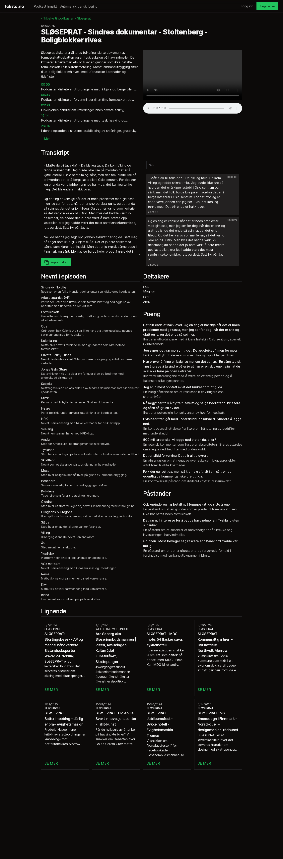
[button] (192, 195)
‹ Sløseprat (83, 18)
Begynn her (267, 6)
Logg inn (247, 6)
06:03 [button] (45, 95)
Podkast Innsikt (45, 6)
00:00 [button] (45, 84)
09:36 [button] (45, 105)
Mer (47, 138)
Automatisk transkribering (78, 6)
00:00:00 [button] (232, 177)
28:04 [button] (45, 126)
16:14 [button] (45, 116)
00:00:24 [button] (232, 220)
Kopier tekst (56, 262)
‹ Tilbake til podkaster (57, 18)
